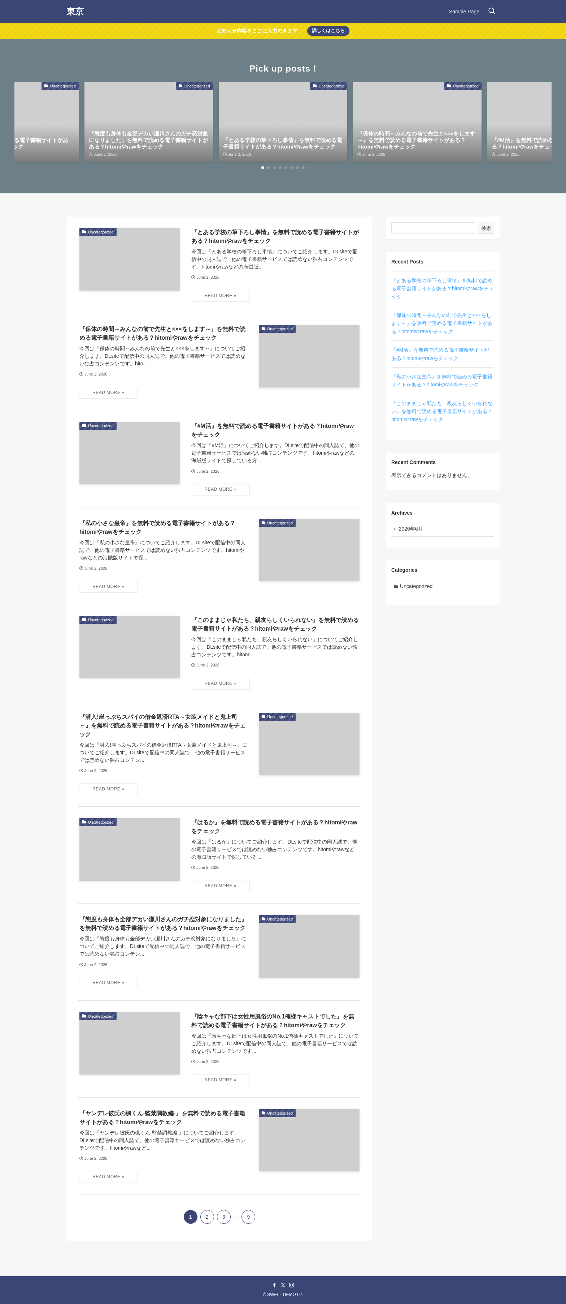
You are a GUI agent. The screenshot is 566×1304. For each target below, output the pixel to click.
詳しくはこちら (328, 30)
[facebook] (274, 1285)
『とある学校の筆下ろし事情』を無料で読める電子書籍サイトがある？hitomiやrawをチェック (442, 289)
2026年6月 (411, 529)
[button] (262, 167)
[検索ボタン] (492, 11)
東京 (75, 11)
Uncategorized (416, 586)
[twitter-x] (283, 1285)
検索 (486, 228)
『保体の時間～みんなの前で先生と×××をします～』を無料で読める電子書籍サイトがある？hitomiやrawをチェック (441, 323)
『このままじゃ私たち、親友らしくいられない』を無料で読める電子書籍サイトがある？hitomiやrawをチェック (441, 411)
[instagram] (291, 1285)
